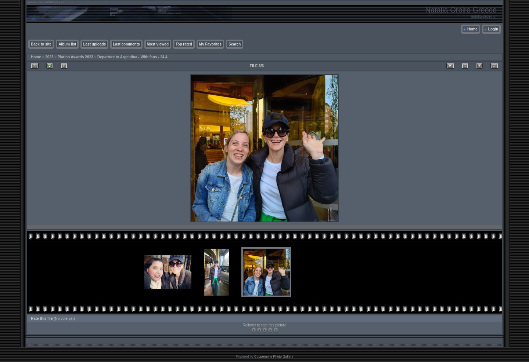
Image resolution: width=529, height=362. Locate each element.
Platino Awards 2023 (75, 57)
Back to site (41, 44)
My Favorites (210, 44)
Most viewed (158, 44)
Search (234, 44)
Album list (67, 44)
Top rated (184, 44)
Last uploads (94, 44)
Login (493, 29)
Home (472, 29)
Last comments (126, 44)
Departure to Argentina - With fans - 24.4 (132, 57)
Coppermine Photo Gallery (273, 356)
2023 (49, 57)
